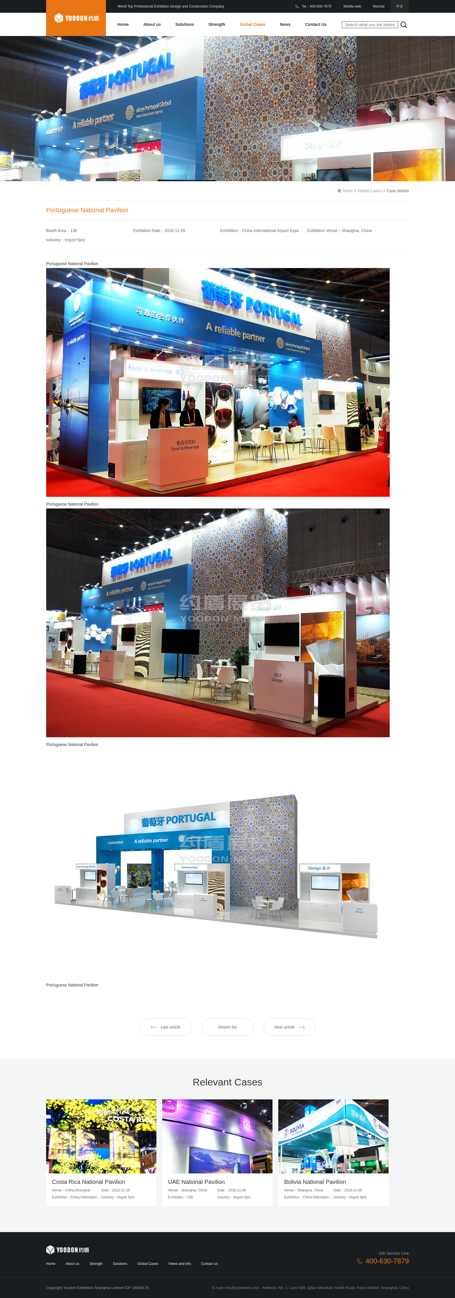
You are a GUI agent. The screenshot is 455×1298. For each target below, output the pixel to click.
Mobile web (352, 6)
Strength (216, 24)
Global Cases (253, 24)
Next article (289, 1027)
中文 (399, 6)
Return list (227, 1027)
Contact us (209, 1264)
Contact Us (315, 24)
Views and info (179, 1264)
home (348, 190)
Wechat (378, 6)
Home (123, 24)
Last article (165, 1027)
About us (152, 24)
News (285, 24)
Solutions (185, 24)
